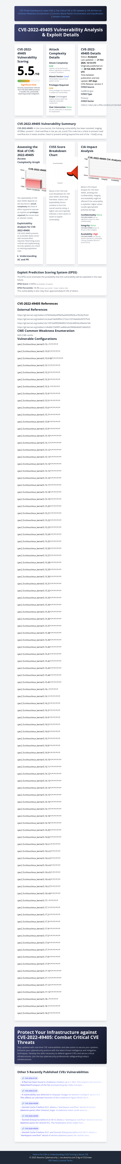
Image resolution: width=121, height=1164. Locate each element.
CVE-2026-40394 (31, 1128)
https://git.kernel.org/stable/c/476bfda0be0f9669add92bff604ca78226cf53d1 (53, 315)
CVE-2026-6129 (31, 1091)
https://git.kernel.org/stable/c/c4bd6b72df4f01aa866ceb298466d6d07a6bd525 (54, 327)
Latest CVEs (48, 10)
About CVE (83, 1154)
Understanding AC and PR (27, 257)
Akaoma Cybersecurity (47, 1157)
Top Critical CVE (63, 10)
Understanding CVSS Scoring (63, 1154)
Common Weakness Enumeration (33, 13)
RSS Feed (53, 1160)
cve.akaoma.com (67, 1157)
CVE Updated (78, 10)
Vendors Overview (61, 16)
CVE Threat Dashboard (30, 10)
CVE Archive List (94, 10)
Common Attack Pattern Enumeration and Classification (77, 13)
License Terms (65, 1160)
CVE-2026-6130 (31, 1078)
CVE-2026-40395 (31, 1116)
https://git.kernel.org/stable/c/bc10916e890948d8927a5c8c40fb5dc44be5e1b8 (54, 323)
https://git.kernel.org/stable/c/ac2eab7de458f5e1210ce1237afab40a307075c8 (53, 319)
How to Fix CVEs (40, 1154)
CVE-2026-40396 (31, 1103)
